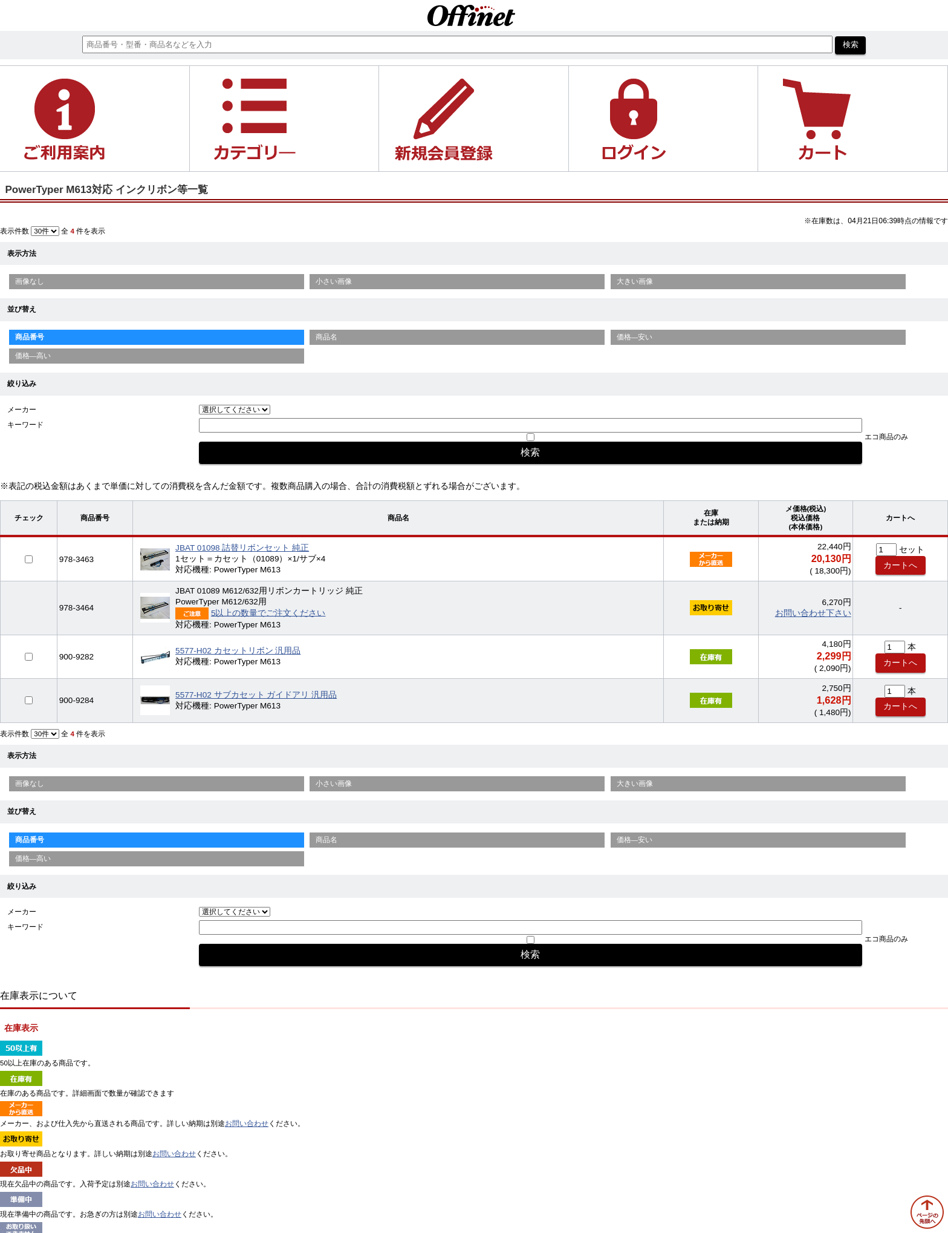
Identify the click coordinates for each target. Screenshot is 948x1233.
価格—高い (33, 355)
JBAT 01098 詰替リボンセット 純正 (242, 547)
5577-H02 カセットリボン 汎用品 (237, 650)
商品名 (326, 337)
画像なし (29, 281)
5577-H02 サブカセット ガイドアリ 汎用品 (256, 694)
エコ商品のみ (886, 436)
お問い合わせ (246, 1123)
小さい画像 (334, 281)
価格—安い (635, 337)
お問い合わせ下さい (813, 613)
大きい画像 (635, 281)
